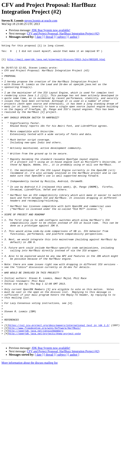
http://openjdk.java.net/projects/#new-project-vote (45, 391)
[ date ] (39, 36)
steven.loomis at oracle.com (40, 20)
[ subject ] (61, 36)
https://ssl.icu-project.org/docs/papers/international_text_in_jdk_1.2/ (59, 381)
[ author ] (73, 36)
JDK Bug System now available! (51, 30)
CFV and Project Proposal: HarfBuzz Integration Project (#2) (63, 33)
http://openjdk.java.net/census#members (36, 388)
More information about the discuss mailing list (29, 422)
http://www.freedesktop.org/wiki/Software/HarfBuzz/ (45, 385)
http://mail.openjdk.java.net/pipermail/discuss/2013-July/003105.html (56, 62)
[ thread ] (49, 36)
